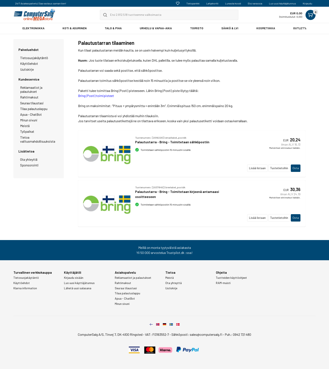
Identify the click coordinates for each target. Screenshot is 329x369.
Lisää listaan (257, 168)
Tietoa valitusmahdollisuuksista (37, 139)
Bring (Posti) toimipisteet (96, 96)
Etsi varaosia (255, 3)
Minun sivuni (28, 120)
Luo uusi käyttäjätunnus (282, 3)
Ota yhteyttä (28, 159)
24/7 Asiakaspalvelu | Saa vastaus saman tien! (40, 3)
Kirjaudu (307, 3)
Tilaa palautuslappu (33, 109)
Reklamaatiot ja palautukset (31, 89)
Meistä (25, 126)
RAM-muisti (223, 283)
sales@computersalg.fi (206, 334)
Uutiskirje (27, 69)
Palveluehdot (28, 50)
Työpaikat (27, 131)
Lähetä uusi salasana (77, 288)
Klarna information (25, 288)
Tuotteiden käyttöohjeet (231, 277)
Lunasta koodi (233, 3)
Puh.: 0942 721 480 (238, 334)
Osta (295, 168)
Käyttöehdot (29, 63)
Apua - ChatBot (31, 114)
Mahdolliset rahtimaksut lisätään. (284, 148)
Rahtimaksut (29, 97)
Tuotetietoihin (279, 168)
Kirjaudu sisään (73, 277)
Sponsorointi (29, 165)
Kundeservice (28, 79)
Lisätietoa (26, 151)
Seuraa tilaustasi (32, 103)
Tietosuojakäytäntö (34, 58)
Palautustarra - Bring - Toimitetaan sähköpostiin (172, 142)
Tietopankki (193, 3)
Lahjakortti (212, 3)
